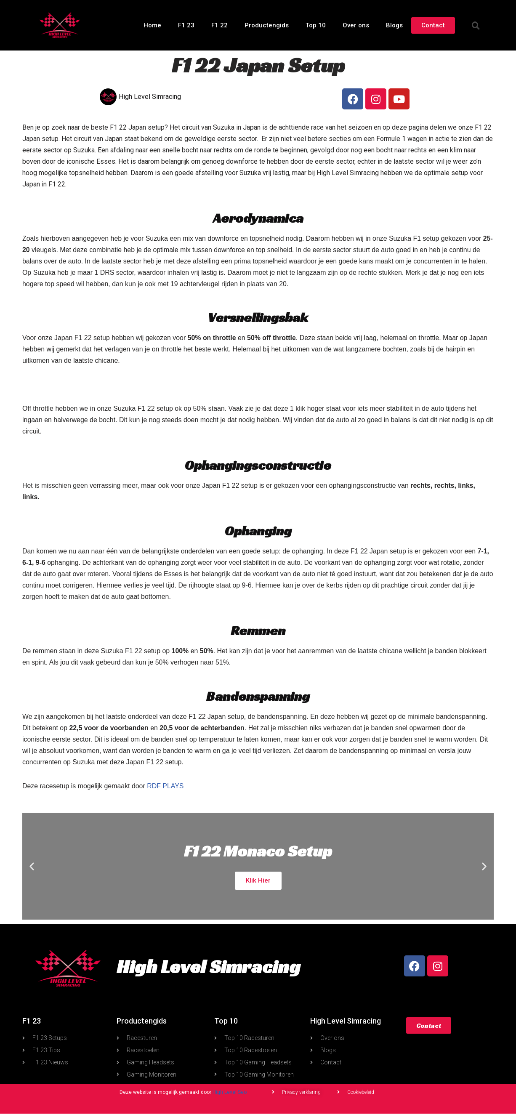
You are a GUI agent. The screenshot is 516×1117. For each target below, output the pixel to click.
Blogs (394, 25)
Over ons (356, 25)
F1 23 (186, 25)
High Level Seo (230, 1096)
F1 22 (219, 25)
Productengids (267, 25)
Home (152, 25)
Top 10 (316, 25)
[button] (476, 25)
